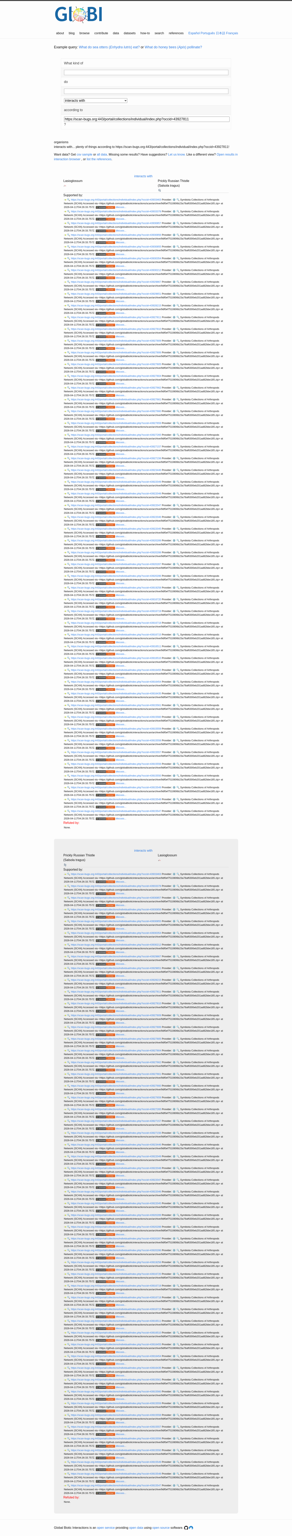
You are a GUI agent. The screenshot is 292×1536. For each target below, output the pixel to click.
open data (136, 1527)
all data (102, 154)
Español (194, 33)
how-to (145, 33)
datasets (130, 33)
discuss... (121, 207)
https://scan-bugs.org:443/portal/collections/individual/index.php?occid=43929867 (116, 281)
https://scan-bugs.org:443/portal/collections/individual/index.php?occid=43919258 (116, 587)
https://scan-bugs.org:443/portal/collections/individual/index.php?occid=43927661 (116, 399)
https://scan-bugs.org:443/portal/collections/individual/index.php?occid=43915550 (116, 775)
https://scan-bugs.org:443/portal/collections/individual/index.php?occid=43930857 (116, 223)
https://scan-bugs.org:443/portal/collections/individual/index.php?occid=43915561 (116, 705)
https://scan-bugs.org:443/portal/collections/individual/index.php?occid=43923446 (116, 470)
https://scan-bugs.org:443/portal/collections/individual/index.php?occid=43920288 (116, 552)
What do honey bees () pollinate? (173, 47)
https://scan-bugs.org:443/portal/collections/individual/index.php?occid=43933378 (116, 211)
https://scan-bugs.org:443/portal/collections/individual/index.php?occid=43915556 (116, 763)
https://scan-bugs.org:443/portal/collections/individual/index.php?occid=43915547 (116, 811)
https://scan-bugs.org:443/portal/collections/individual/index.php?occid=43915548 (116, 799)
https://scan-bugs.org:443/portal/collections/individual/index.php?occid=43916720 (116, 599)
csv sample (84, 154)
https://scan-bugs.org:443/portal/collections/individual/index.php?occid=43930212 (116, 270)
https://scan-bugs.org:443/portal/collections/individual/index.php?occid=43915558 (116, 740)
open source (161, 1527)
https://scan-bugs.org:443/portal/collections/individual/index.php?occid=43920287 (116, 564)
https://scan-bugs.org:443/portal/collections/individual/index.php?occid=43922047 (116, 505)
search (159, 33)
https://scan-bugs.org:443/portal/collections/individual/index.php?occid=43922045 (116, 528)
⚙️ (174, 199)
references (176, 33)
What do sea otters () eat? (109, 47)
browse (85, 33)
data (116, 33)
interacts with (143, 176)
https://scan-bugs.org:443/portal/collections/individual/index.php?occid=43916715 (116, 634)
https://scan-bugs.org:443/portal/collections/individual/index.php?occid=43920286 (116, 575)
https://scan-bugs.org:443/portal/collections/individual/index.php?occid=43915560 (116, 716)
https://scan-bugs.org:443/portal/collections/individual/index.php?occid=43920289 (116, 540)
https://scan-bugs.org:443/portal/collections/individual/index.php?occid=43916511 (116, 646)
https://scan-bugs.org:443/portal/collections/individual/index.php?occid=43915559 (116, 728)
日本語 (220, 33)
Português (208, 33)
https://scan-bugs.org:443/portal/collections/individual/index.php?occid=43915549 (116, 787)
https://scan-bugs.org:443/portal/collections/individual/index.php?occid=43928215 (116, 305)
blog (72, 33)
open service (106, 1527)
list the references (99, 159)
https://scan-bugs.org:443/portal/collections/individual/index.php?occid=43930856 (116, 234)
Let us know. (176, 154)
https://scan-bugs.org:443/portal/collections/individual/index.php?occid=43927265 (116, 434)
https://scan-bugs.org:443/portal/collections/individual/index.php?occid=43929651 (116, 293)
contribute (101, 33)
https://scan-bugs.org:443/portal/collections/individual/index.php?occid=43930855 (116, 246)
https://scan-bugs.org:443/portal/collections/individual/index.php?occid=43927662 (116, 387)
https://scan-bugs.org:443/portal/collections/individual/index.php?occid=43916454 (116, 681)
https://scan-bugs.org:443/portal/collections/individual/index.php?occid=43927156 (116, 458)
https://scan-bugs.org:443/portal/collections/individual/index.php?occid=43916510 (116, 658)
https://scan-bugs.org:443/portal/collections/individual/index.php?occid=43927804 (116, 375)
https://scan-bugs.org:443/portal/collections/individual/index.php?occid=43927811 (116, 317)
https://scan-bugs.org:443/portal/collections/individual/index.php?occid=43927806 (116, 352)
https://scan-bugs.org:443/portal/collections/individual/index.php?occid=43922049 (116, 481)
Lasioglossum (73, 181)
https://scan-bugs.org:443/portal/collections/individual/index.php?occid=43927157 (116, 446)
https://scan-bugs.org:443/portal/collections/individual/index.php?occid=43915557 (116, 752)
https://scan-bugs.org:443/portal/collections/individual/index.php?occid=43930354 (116, 258)
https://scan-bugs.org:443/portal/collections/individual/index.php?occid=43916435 (116, 693)
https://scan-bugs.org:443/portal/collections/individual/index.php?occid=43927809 (116, 340)
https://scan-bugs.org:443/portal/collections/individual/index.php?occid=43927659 (116, 423)
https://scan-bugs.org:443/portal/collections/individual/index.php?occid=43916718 (116, 622)
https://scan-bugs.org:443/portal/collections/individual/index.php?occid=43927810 (116, 329)
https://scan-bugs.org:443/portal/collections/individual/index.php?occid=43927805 (116, 364)
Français (232, 33)
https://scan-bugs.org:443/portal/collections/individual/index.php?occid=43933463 (116, 199)
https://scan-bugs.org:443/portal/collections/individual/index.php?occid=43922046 (116, 517)
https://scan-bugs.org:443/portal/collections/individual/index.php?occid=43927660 (116, 411)
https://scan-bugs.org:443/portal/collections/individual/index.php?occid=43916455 (116, 670)
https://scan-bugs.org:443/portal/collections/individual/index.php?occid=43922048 (116, 493)
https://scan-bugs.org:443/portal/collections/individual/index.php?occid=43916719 (116, 611)
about (60, 33)
